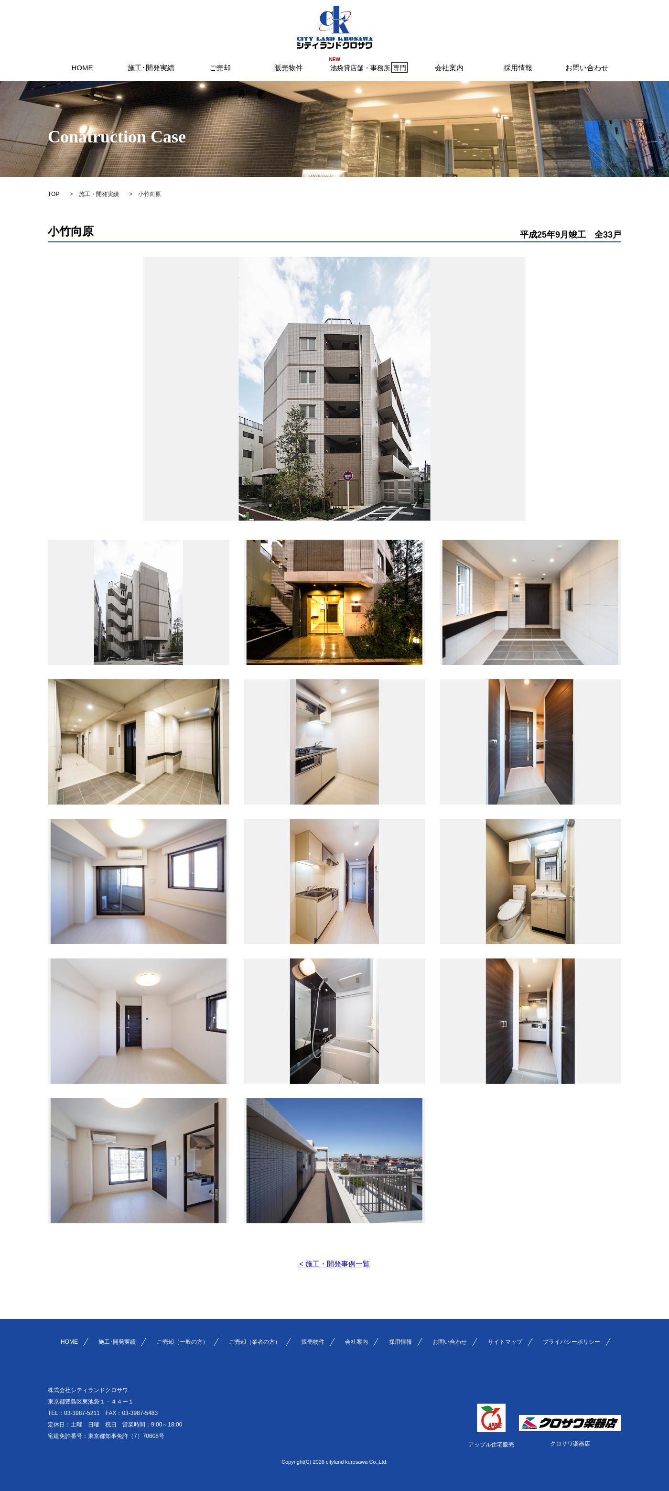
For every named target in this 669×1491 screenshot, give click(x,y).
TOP (53, 194)
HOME (82, 68)
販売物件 (288, 68)
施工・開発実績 (99, 194)
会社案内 (449, 68)
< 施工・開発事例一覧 (334, 1264)
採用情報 (518, 68)
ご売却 (220, 68)
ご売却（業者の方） (255, 1342)
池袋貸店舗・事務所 (369, 67)
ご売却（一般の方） (182, 1342)
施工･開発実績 (151, 68)
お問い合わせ (586, 68)
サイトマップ (505, 1342)
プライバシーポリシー (571, 1342)
